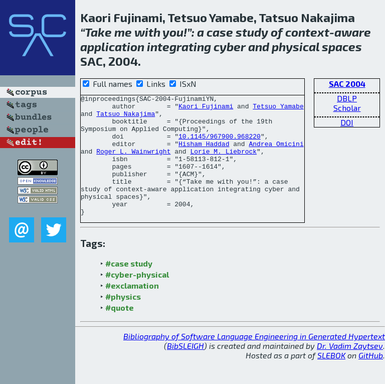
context (307, 32)
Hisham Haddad (203, 154)
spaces (342, 46)
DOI (346, 122)
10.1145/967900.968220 (219, 145)
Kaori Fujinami (205, 108)
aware (352, 32)
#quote (119, 331)
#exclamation (132, 309)
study (252, 32)
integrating (179, 46)
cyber (230, 46)
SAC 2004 (347, 83)
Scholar (347, 107)
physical (295, 46)
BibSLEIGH (185, 369)
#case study (128, 287)
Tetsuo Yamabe (278, 108)
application (112, 46)
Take (98, 32)
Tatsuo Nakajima (125, 117)
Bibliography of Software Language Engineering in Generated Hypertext (254, 360)
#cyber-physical (137, 298)
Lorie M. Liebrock (223, 163)
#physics (123, 320)
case (220, 32)
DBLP (347, 98)
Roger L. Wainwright (133, 163)
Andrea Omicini (276, 154)
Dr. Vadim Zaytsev (350, 369)
